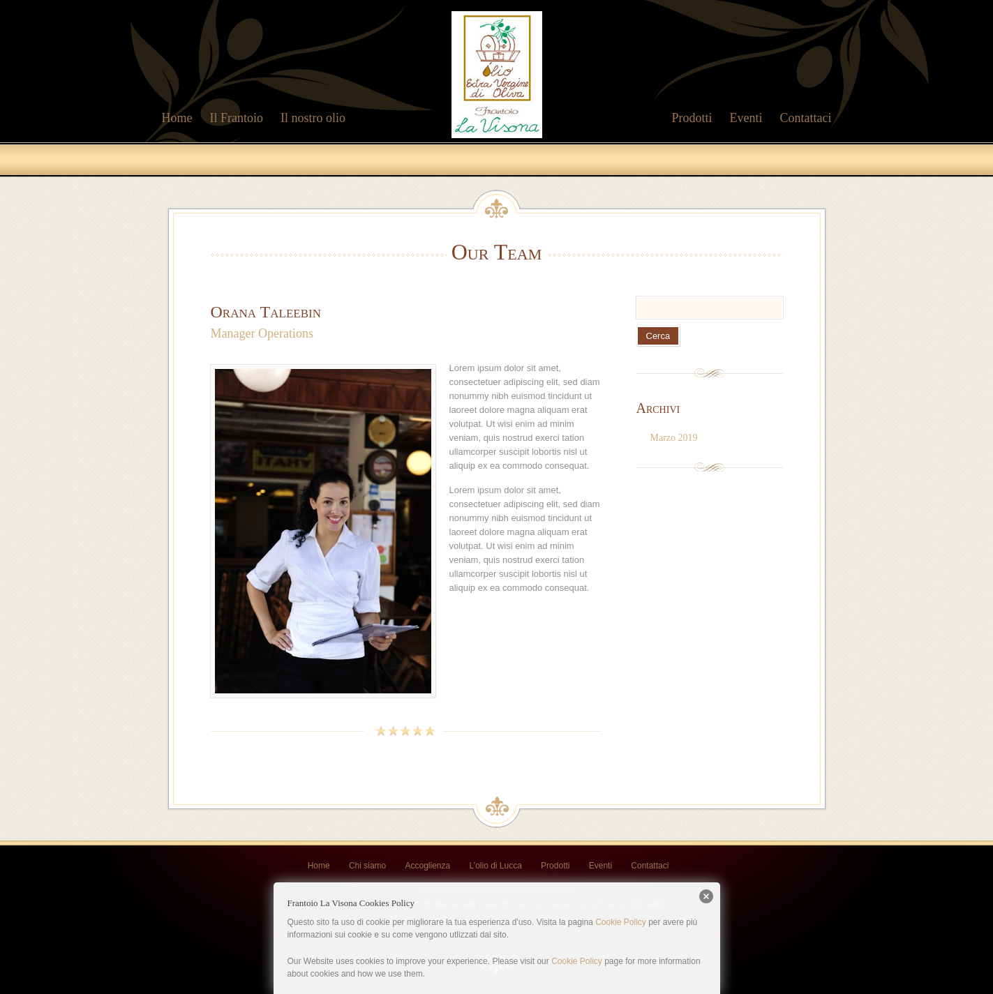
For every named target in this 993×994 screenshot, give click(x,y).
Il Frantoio (237, 118)
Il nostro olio (313, 118)
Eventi (746, 118)
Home (177, 118)
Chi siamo (367, 866)
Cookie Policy (620, 922)
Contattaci (806, 118)
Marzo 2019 (674, 437)
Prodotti (692, 118)
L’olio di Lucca (495, 866)
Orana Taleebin (266, 312)
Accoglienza (428, 866)
